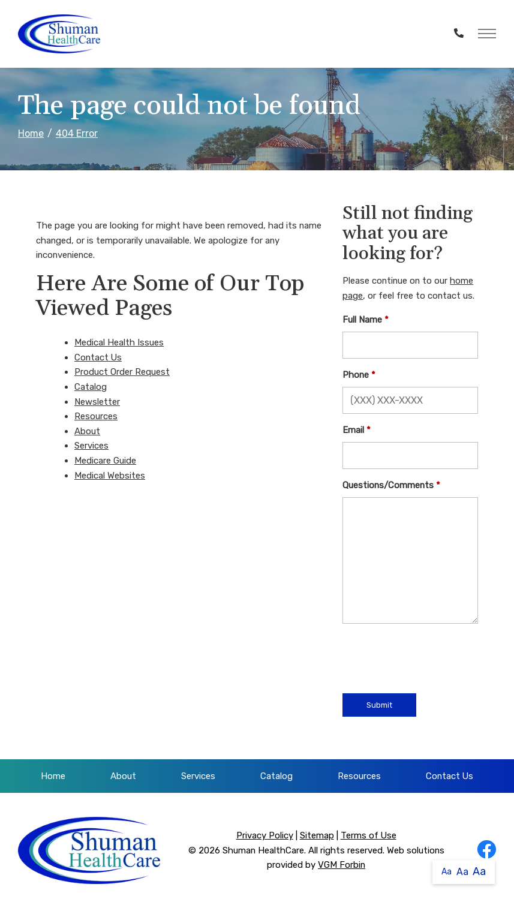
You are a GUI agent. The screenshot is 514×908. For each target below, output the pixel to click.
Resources (96, 416)
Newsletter (97, 401)
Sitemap (317, 835)
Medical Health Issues (119, 342)
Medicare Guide (105, 460)
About (87, 431)
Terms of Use (368, 835)
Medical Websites (109, 475)
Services (91, 445)
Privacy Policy (264, 835)
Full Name (362, 319)
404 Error (77, 133)
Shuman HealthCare (263, 850)
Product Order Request (122, 371)
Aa (446, 872)
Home (31, 133)
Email (353, 430)
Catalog (90, 386)
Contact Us (98, 357)
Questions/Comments (388, 485)
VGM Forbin (341, 864)
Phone (355, 374)
